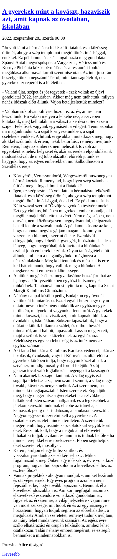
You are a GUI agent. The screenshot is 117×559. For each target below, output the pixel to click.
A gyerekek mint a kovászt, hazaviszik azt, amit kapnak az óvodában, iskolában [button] (56, 19)
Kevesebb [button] (11, 554)
